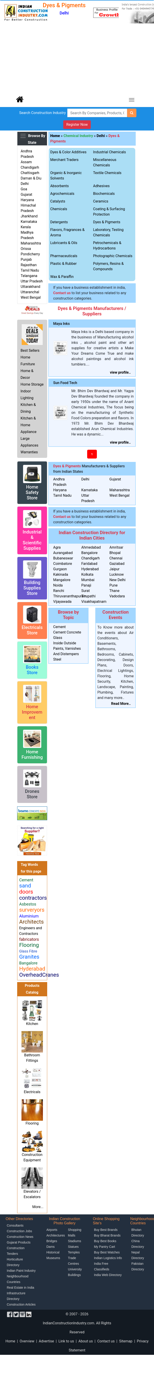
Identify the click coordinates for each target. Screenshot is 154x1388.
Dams (51, 1246)
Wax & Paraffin (62, 277)
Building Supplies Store (32, 588)
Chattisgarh (30, 173)
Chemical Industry (78, 136)
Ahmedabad (91, 547)
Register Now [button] (77, 124)
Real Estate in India (20, 1287)
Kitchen (32, 1024)
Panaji (86, 585)
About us (85, 1341)
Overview (27, 1341)
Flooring (32, 1123)
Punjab (26, 259)
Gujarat (26, 194)
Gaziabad (117, 563)
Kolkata (87, 574)
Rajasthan (29, 265)
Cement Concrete (67, 632)
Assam (26, 162)
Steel (57, 659)
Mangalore (61, 580)
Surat (85, 591)
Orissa (26, 249)
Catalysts (57, 201)
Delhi (25, 184)
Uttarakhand (30, 286)
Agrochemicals (62, 193)
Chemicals (58, 209)
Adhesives (101, 186)
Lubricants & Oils (63, 243)
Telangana (29, 276)
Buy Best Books (105, 1241)
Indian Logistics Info (108, 1258)
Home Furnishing (32, 754)
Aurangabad (63, 553)
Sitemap (125, 1341)
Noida (58, 585)
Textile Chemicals (107, 173)
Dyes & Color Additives (68, 152)
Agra (57, 547)
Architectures (56, 1235)
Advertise (46, 1341)
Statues (73, 1246)
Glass (57, 638)
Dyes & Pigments (106, 222)
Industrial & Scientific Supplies (32, 540)
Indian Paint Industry (21, 1270)
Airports (52, 1230)
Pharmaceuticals (63, 256)
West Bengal (31, 297)
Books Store (32, 669)
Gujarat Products (18, 1242)
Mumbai (87, 580)
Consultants (15, 1225)
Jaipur (115, 569)
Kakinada (60, 574)
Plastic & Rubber (63, 263)
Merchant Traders (64, 160)
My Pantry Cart (104, 1246)
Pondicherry (30, 254)
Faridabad (89, 563)
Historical (53, 1252)
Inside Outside (64, 643)
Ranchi (58, 591)
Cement (59, 627)
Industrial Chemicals (109, 152)
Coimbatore (62, 563)
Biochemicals (104, 193)
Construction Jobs (19, 1231)
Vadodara (117, 596)
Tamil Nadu (30, 270)
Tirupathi (88, 596)
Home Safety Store (32, 492)
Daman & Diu (31, 178)
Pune (114, 585)
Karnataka (29, 221)
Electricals (32, 1092)
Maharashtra (31, 243)
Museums (53, 1258)
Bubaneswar (63, 558)
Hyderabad (90, 569)
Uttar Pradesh (31, 281)
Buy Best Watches (107, 1252)
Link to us (66, 1341)
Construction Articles (21, 1304)
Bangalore (89, 553)
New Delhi (118, 580)
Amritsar (116, 547)
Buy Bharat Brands (107, 1235)
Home (10, 1341)
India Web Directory (108, 1275)
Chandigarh (30, 167)
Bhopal (115, 553)
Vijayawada (62, 601)
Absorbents (59, 186)
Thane (114, 591)
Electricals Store (32, 630)
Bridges (52, 1241)
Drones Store (32, 794)
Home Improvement (32, 712)
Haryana (27, 200)
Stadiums (74, 1241)
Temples (74, 1252)
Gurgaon (60, 569)
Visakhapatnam (93, 601)
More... (38, 1207)
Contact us (106, 1341)
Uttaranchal (30, 292)
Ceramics (100, 201)
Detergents (59, 222)
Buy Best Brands (105, 1230)
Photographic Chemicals (112, 256)
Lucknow (117, 574)
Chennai (116, 558)
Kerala (26, 227)
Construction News (20, 1237)
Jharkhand (29, 216)
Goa (24, 189)
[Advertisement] (77, 58)
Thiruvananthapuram (70, 596)
